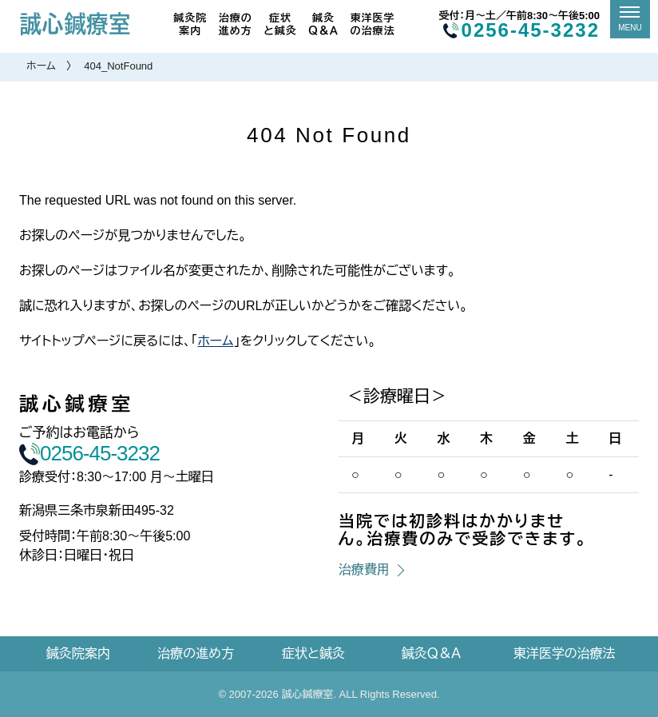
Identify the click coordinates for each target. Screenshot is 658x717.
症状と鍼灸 (280, 24)
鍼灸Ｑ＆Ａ (323, 24)
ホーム (41, 66)
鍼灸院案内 (190, 24)
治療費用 (364, 569)
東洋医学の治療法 (372, 24)
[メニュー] (630, 19)
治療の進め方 (235, 24)
